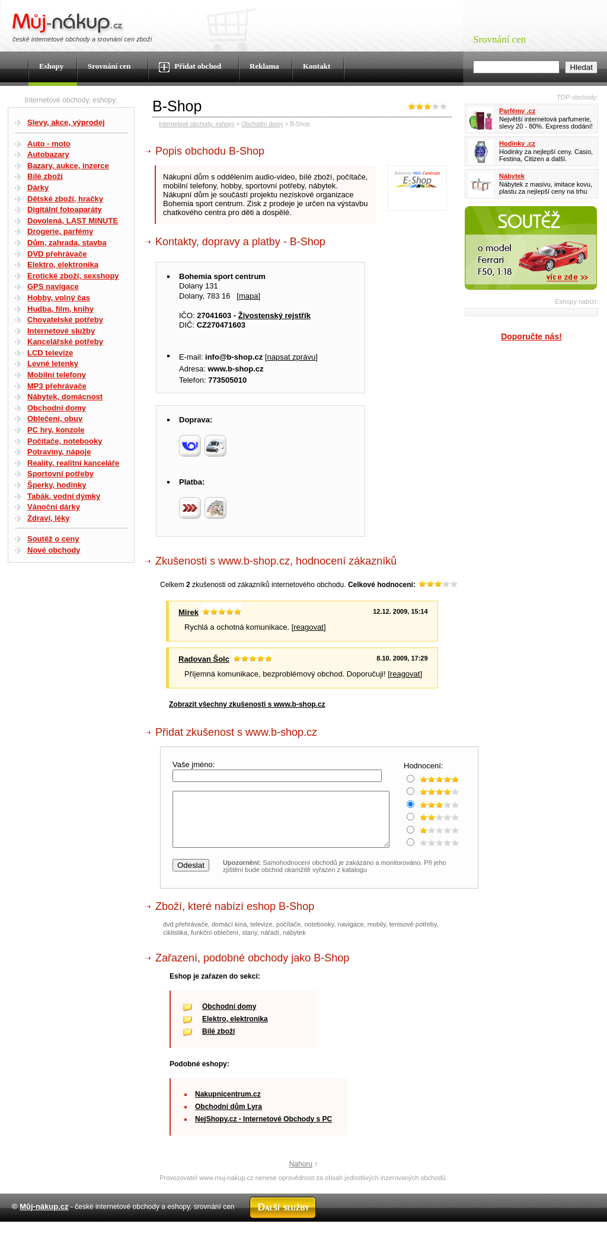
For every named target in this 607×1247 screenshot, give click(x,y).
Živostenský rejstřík (274, 315)
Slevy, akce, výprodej (66, 122)
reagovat (308, 627)
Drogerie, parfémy (60, 231)
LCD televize (50, 352)
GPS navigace (53, 286)
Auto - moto (49, 143)
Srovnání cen (109, 66)
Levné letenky (52, 363)
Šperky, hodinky (56, 484)
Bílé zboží (45, 176)
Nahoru (300, 1175)
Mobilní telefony (56, 374)
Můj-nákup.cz (44, 1217)
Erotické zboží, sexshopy (73, 275)
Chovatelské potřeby (65, 319)
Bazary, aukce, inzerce (68, 165)
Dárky (38, 187)
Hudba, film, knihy (60, 308)
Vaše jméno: (194, 764)
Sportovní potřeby (60, 473)
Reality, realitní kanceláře (73, 463)
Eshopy (51, 66)
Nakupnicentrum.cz (228, 1105)
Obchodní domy (56, 407)
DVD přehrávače (57, 253)
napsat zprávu (291, 356)
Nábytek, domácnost (65, 396)
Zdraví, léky (48, 518)
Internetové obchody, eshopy (197, 124)
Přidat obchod (190, 67)
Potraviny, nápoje (59, 451)
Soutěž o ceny (53, 538)
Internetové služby (61, 330)
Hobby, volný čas (58, 297)
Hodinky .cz (517, 143)
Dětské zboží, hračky (65, 198)
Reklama (264, 66)
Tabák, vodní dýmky (63, 496)
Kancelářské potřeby (65, 341)
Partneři (484, 1243)
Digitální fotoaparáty (64, 209)
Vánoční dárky (53, 506)
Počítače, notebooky (64, 441)
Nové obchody (54, 550)
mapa (248, 295)
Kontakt (316, 66)
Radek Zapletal (571, 1243)
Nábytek (512, 175)
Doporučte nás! (531, 336)
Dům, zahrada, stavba (67, 242)
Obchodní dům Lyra (228, 1117)
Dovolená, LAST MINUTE (72, 220)
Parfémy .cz (517, 110)
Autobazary (48, 154)
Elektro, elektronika (62, 264)
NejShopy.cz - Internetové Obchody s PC (263, 1130)
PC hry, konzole (56, 429)
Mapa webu (317, 1243)
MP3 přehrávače (57, 386)
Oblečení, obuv (54, 418)
